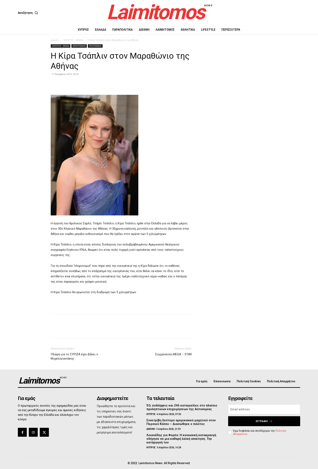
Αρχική (55, 40)
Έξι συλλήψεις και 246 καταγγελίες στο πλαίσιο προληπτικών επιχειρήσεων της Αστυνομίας (181, 407)
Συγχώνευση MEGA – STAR (173, 354)
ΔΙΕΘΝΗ (150, 429)
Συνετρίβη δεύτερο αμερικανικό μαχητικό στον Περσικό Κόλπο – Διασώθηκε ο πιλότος (181, 422)
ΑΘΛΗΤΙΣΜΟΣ (79, 45)
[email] (264, 409)
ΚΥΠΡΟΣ (151, 414)
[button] (29, 13)
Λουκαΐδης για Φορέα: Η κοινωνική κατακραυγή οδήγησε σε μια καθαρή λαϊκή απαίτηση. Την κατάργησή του (181, 438)
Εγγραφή (264, 421)
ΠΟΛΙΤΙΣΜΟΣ (95, 45)
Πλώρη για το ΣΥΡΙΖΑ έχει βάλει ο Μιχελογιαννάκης (74, 356)
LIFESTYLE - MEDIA (72, 40)
